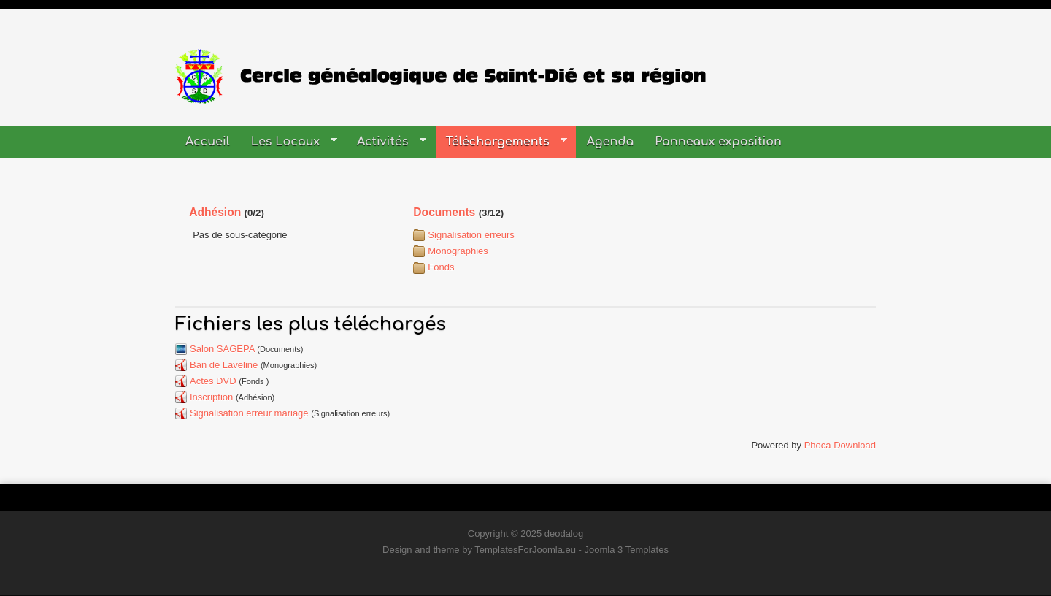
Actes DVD (213, 380)
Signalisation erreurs (471, 234)
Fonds (441, 266)
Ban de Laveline (224, 364)
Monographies (458, 250)
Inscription (211, 396)
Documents (444, 212)
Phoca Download (840, 445)
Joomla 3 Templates (627, 549)
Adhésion (215, 212)
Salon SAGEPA (222, 348)
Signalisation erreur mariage (249, 413)
